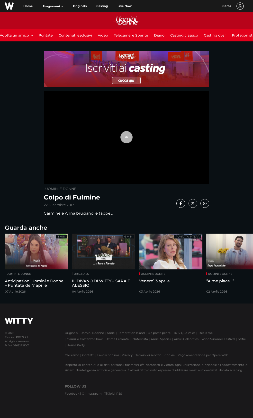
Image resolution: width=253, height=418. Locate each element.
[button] (53, 6)
